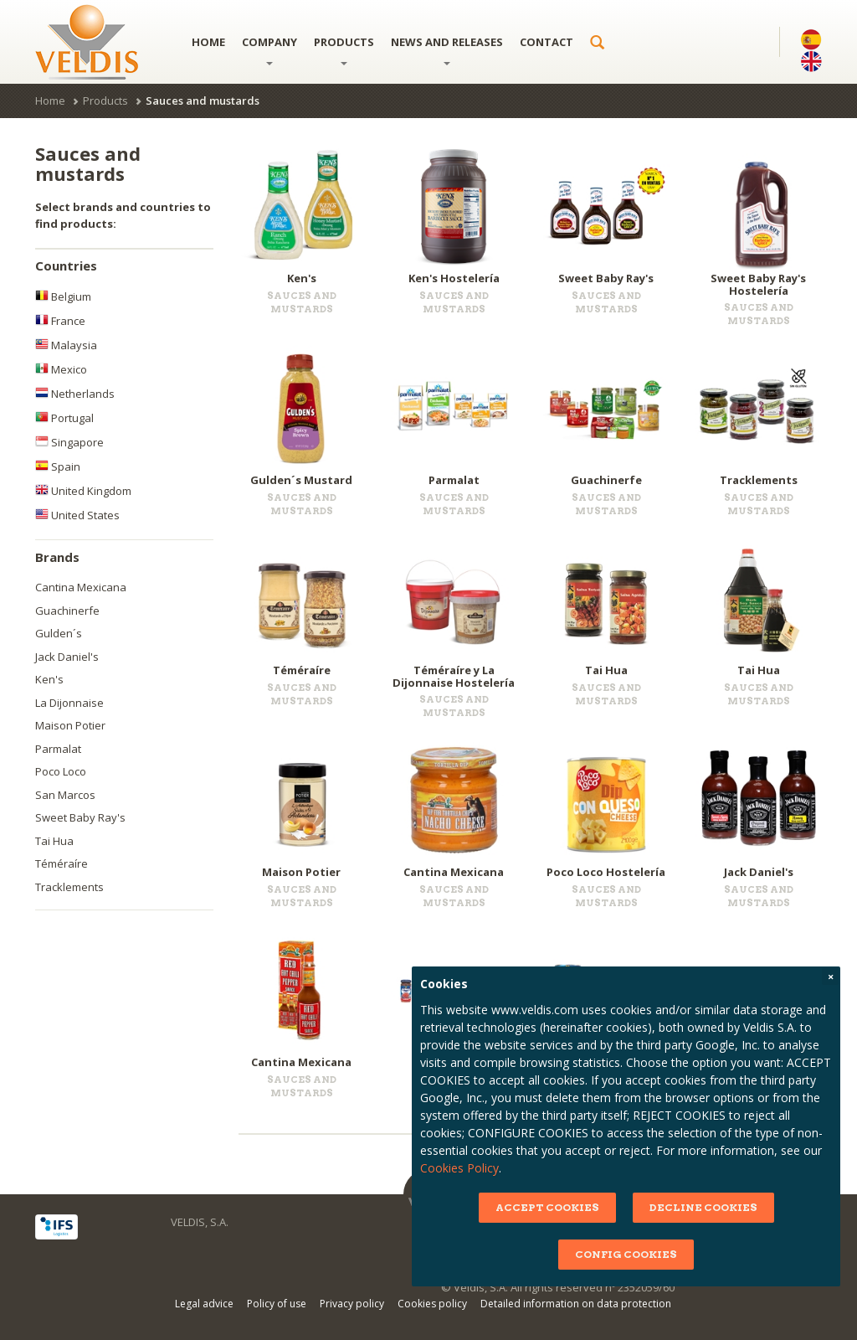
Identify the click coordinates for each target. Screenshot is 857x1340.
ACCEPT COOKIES (546, 1207)
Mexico (61, 369)
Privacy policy (352, 1303)
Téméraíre (61, 863)
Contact (546, 41)
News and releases (447, 49)
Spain (57, 466)
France (60, 320)
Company (269, 49)
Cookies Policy (458, 1168)
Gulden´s (58, 633)
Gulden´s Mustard (301, 479)
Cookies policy (432, 1303)
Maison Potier (70, 725)
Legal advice (204, 1303)
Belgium (63, 296)
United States (77, 515)
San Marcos (65, 794)
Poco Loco (60, 771)
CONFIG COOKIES (625, 1254)
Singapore (69, 442)
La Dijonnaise (69, 702)
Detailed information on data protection (575, 1303)
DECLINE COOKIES (702, 1207)
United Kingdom (83, 490)
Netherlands (75, 393)
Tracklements (69, 886)
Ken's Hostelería (454, 278)
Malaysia (66, 345)
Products (344, 49)
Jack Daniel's (67, 656)
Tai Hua (54, 840)
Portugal (64, 417)
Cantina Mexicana (80, 587)
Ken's (49, 679)
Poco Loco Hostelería (606, 871)
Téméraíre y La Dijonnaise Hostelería (454, 675)
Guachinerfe (67, 610)
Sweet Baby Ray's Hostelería (758, 284)
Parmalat (58, 748)
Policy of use (276, 1303)
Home (208, 41)
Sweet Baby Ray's (80, 817)
